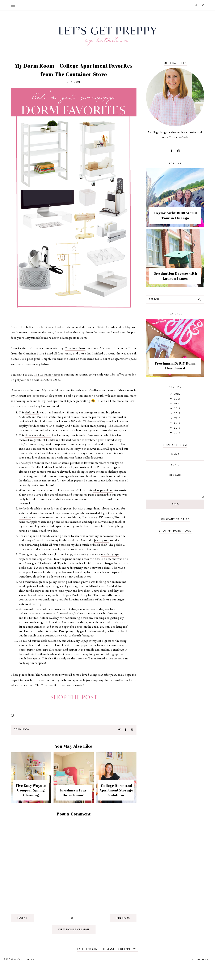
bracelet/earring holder (34, 545)
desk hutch (32, 412)
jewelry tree (101, 540)
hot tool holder (38, 618)
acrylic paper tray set (87, 641)
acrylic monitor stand (38, 463)
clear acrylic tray (29, 590)
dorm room (22, 729)
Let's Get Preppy (25, 959)
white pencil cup (103, 490)
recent (22, 918)
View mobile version (73, 929)
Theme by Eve (201, 959)
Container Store (75, 348)
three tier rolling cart (38, 435)
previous (123, 918)
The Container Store (47, 374)
